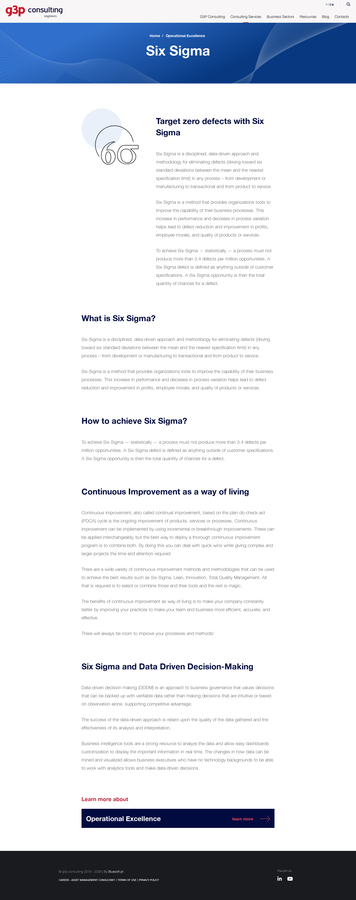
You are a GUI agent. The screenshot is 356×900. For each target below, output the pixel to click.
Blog (325, 17)
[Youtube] (291, 879)
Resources (308, 17)
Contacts (342, 17)
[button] (348, 4)
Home (155, 35)
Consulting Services (245, 17)
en (332, 4)
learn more (242, 818)
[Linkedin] (281, 879)
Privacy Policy (149, 879)
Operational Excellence (185, 35)
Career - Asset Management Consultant (87, 879)
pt (324, 4)
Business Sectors (280, 17)
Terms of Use (127, 879)
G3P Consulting (212, 17)
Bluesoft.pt (115, 871)
